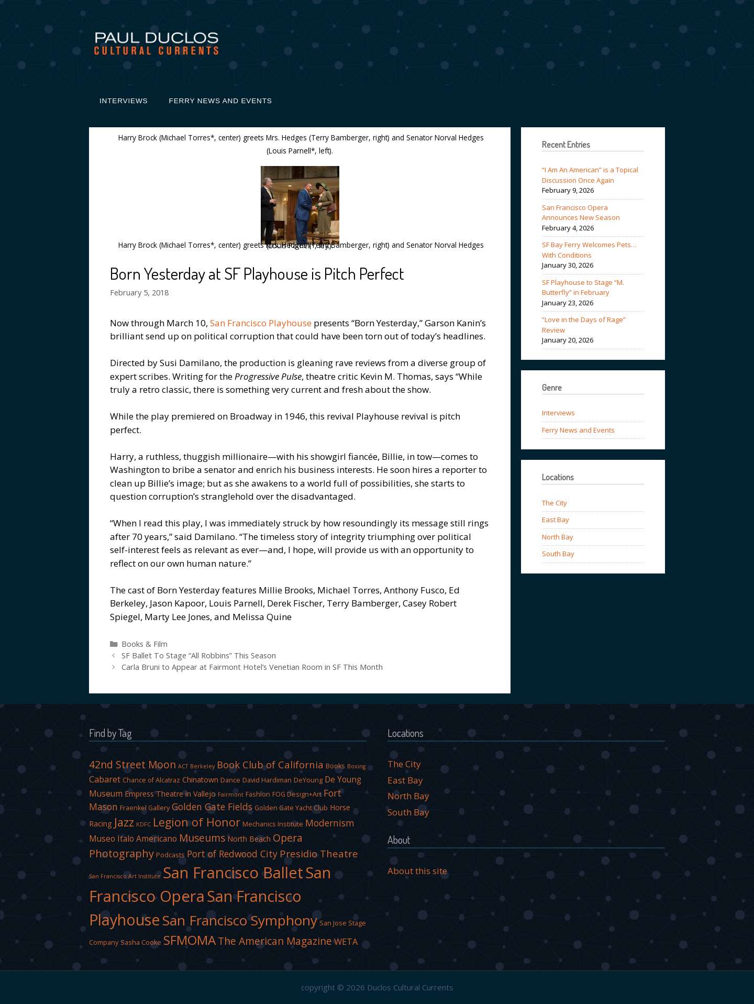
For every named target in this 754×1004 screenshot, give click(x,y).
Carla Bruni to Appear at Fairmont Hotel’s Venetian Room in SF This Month (252, 667)
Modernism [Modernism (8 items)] (329, 823)
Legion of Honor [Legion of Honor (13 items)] (196, 822)
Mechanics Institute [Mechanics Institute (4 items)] (272, 824)
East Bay (555, 519)
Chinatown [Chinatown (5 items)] (200, 780)
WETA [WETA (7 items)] (346, 941)
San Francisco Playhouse (261, 323)
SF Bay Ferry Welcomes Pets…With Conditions (589, 250)
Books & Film (144, 644)
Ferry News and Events (220, 101)
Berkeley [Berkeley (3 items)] (202, 766)
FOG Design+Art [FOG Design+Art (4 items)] (296, 794)
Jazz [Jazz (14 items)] (124, 822)
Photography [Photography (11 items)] (121, 853)
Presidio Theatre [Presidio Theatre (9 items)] (319, 853)
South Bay (558, 553)
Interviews (123, 101)
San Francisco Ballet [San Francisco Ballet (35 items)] (233, 872)
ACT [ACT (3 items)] (183, 766)
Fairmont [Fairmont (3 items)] (230, 794)
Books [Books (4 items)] (335, 766)
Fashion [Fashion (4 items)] (258, 794)
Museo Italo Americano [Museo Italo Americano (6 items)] (133, 838)
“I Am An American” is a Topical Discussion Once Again (590, 175)
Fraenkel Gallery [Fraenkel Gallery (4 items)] (145, 807)
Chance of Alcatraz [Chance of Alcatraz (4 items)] (151, 780)
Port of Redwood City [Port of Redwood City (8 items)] (232, 853)
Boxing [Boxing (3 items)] (356, 766)
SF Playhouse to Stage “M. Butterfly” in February (583, 287)
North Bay (557, 537)
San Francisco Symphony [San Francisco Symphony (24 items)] (239, 920)
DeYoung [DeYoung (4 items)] (308, 780)
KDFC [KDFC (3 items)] (143, 824)
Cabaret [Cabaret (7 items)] (104, 779)
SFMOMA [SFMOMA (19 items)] (189, 939)
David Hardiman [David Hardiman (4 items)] (267, 780)
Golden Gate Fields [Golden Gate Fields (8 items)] (212, 806)
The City (554, 502)
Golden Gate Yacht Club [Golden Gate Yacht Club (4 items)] (291, 807)
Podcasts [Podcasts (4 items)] (170, 855)
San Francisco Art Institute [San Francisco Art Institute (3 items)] (125, 876)
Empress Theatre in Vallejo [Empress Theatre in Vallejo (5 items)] (170, 794)
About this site (417, 871)
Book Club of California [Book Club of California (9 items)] (270, 764)
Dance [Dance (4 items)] (230, 780)
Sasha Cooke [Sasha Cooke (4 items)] (140, 942)
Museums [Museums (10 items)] (202, 838)
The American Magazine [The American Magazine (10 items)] (275, 941)
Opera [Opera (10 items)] (288, 838)
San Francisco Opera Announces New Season (581, 213)
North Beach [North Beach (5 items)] (249, 839)
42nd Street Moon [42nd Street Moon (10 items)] (132, 764)
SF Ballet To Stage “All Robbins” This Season (198, 655)
